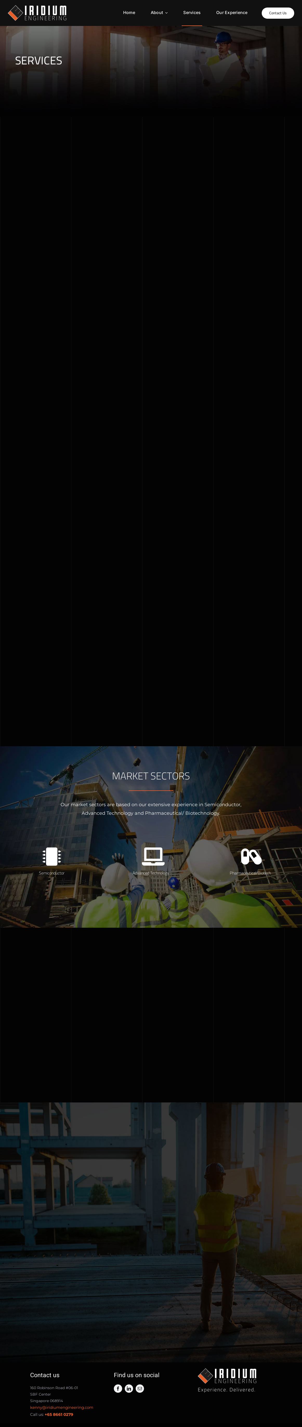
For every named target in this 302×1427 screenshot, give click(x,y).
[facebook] (118, 1390)
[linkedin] (129, 1390)
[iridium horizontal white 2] (37, 7)
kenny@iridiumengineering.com (61, 1409)
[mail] (140, 1390)
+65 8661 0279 (59, 1416)
